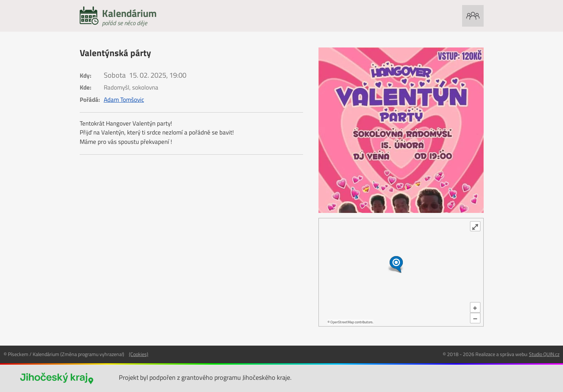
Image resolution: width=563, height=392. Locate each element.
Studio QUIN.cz (544, 354)
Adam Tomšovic (124, 99)
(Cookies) (138, 354)
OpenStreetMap (342, 322)
